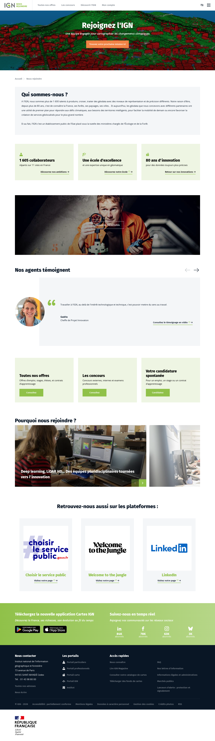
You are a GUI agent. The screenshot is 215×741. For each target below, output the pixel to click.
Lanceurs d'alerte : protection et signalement (173, 689)
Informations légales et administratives (177, 675)
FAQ (159, 662)
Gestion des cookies (143, 704)
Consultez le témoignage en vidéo (171, 322)
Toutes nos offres (46, 5)
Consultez (31, 392)
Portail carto (73, 675)
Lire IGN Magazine (119, 668)
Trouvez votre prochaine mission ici (107, 44)
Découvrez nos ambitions (54, 172)
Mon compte (108, 5)
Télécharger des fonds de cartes (126, 681)
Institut (71, 687)
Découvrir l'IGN (88, 5)
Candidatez (157, 392)
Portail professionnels (78, 668)
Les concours (68, 5)
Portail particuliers (76, 662)
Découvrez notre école (117, 172)
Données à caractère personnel (113, 704)
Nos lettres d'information (170, 668)
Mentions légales (84, 704)
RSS (180, 704)
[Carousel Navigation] (192, 270)
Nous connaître (117, 662)
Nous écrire (21, 692)
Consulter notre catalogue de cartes (128, 675)
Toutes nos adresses (25, 686)
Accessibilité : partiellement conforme (51, 704)
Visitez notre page (44, 580)
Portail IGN (72, 681)
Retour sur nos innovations (179, 172)
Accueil (18, 78)
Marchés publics (165, 681)
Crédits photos (166, 704)
